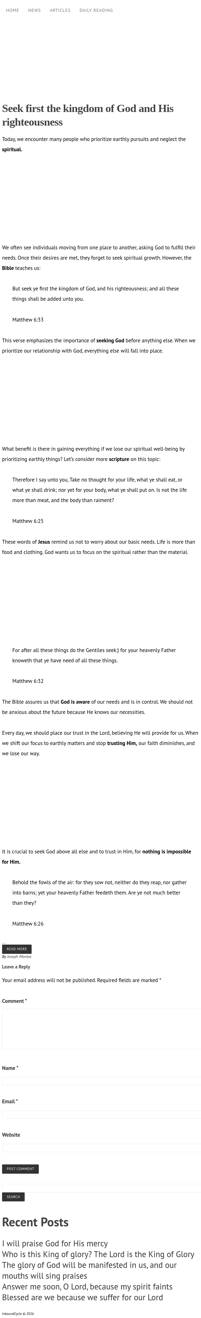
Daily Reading (96, 10)
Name (10, 1068)
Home (12, 10)
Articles (60, 10)
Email (10, 1101)
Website (11, 1134)
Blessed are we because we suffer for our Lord (82, 1297)
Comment (14, 1000)
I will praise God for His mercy (55, 1243)
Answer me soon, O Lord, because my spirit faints (87, 1286)
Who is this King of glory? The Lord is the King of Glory (98, 1254)
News (34, 10)
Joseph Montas (19, 956)
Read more (17, 949)
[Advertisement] (98, 56)
